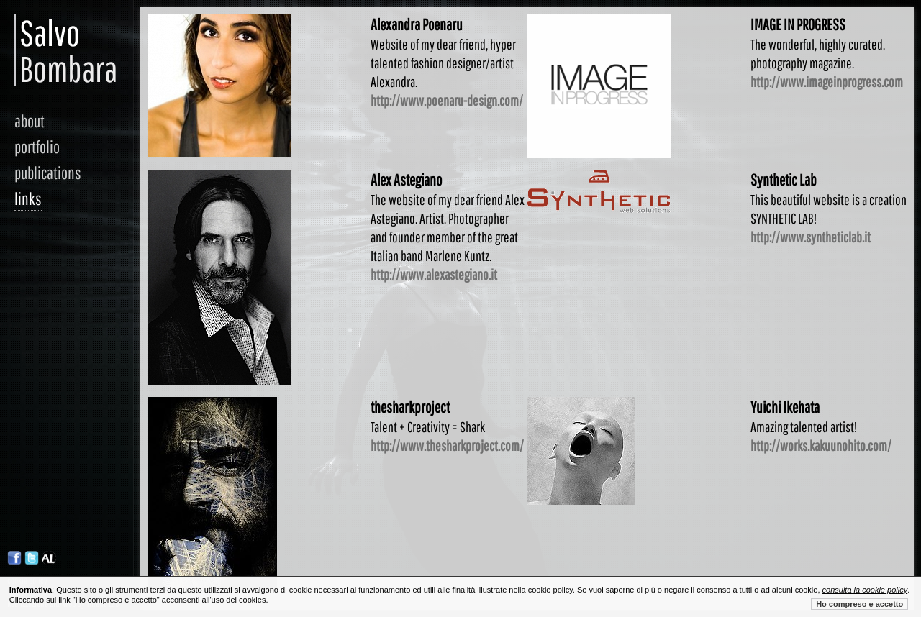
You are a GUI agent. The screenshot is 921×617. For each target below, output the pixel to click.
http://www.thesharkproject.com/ (447, 445)
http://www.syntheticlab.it (810, 237)
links (28, 198)
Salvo (27, 50)
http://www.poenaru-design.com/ (447, 100)
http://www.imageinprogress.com (826, 81)
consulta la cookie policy (865, 589)
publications (47, 173)
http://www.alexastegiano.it (434, 274)
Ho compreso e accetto (859, 604)
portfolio (37, 147)
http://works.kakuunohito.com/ (820, 445)
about (29, 121)
